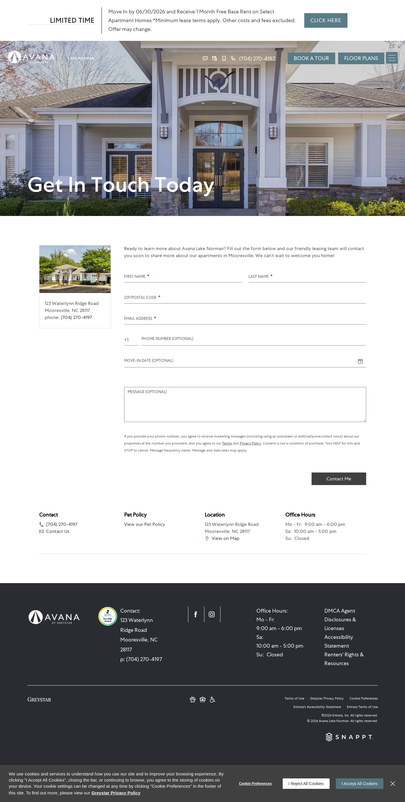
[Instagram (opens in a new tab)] (212, 614)
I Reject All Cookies (306, 783)
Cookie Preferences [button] (364, 698)
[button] (205, 58)
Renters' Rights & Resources (344, 659)
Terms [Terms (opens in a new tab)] (227, 443)
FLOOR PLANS (361, 58)
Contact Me (338, 479)
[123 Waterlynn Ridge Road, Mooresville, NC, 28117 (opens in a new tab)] (142, 634)
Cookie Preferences (255, 784)
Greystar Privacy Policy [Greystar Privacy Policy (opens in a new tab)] (327, 698)
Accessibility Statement (338, 641)
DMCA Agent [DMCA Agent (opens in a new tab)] (339, 610)
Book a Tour (311, 58)
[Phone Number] (254, 340)
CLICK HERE (325, 20)
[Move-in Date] (239, 361)
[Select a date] (360, 361)
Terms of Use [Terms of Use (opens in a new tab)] (294, 698)
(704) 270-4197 (76, 317)
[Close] (392, 783)
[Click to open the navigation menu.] (392, 58)
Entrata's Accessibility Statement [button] (317, 707)
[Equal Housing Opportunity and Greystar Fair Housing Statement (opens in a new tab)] (202, 700)
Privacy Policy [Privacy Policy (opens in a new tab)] (250, 443)
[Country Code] (131, 340)
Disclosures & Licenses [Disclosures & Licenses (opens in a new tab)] (340, 624)
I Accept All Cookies (360, 783)
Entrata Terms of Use (362, 707)
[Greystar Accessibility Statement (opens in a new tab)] (212, 700)
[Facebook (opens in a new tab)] (196, 614)
